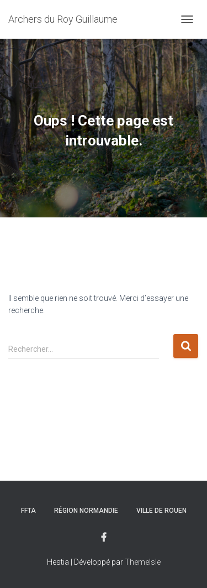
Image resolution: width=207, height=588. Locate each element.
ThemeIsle (143, 562)
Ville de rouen (161, 510)
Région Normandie (86, 510)
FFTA (28, 510)
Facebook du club (103, 537)
